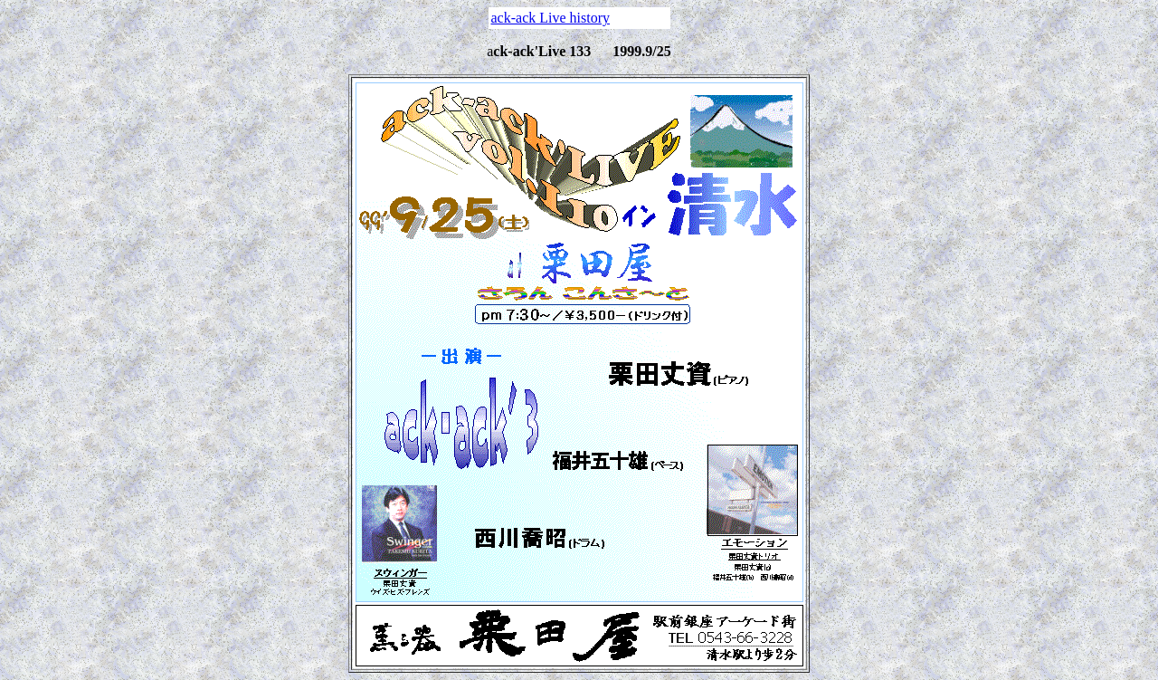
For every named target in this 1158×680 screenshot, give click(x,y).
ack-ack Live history (551, 17)
